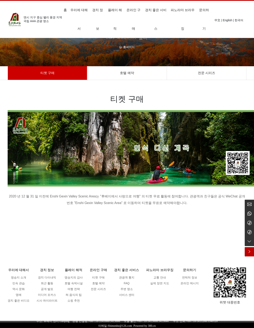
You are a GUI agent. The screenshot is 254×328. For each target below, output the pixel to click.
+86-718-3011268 (196, 321)
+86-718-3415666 (147, 321)
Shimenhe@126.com (120, 325)
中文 (217, 20)
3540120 (213, 321)
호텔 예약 (127, 73)
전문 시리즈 (206, 73)
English (227, 20)
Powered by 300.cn (144, 325)
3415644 (165, 321)
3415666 (115, 321)
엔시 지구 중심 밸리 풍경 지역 (43, 17)
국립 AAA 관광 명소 (36, 21)
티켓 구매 (47, 73)
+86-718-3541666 (98, 321)
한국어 (239, 20)
